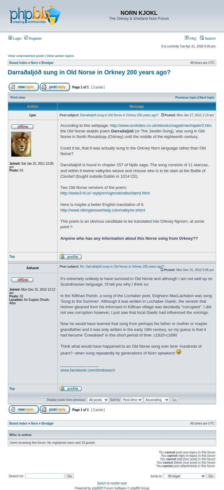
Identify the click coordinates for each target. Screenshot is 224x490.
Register (33, 38)
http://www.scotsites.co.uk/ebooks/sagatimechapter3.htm (161, 125)
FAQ (190, 38)
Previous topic (186, 97)
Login (14, 38)
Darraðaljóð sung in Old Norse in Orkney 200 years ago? (89, 72)
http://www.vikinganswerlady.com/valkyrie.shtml (102, 210)
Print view (18, 97)
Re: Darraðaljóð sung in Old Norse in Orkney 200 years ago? (122, 266)
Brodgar (47, 63)
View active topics (60, 56)
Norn (34, 63)
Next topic (206, 97)
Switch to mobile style (112, 483)
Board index (18, 63)
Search (208, 38)
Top (12, 256)
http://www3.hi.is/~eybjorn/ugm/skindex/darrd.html (105, 193)
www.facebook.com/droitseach (87, 370)
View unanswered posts (26, 56)
